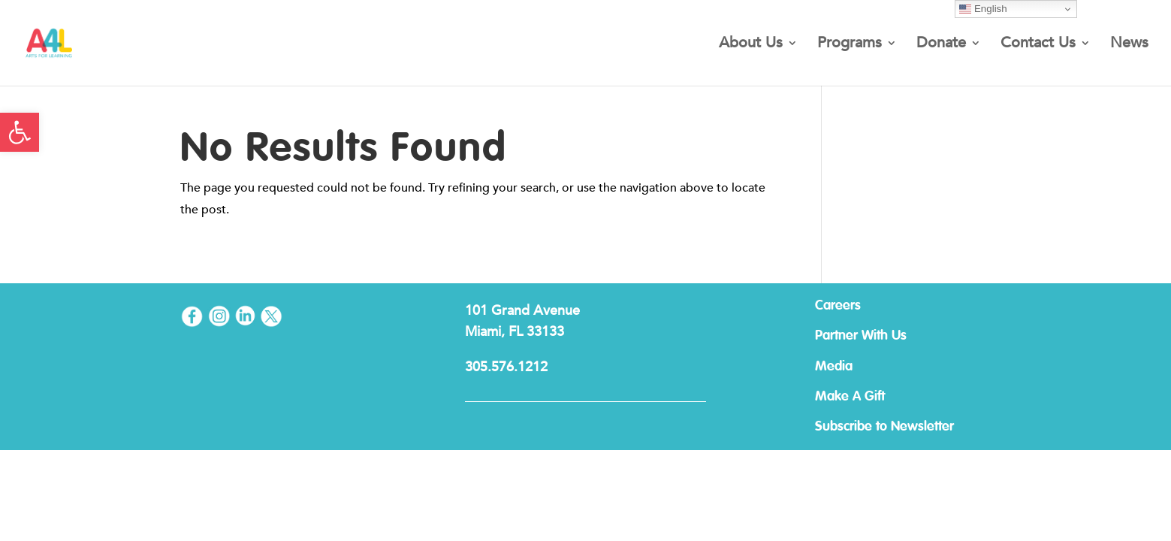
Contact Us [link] (1038, 45)
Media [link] (834, 366)
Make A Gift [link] (850, 396)
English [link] (983, 9)
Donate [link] (941, 45)
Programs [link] (849, 45)
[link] (19, 132)
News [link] (1129, 45)
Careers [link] (838, 306)
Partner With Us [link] (861, 336)
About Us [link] (751, 45)
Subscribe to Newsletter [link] (884, 427)
